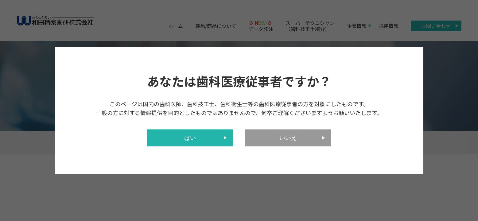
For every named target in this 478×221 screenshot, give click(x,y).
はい (190, 137)
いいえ (288, 137)
